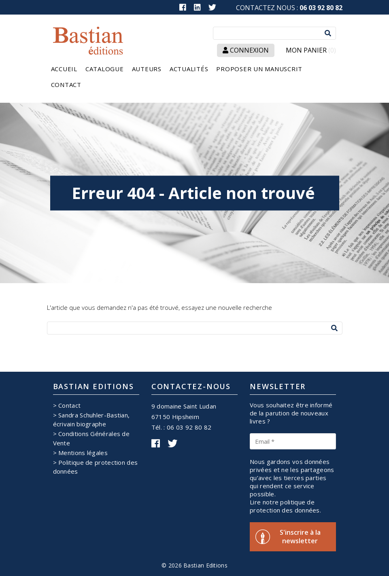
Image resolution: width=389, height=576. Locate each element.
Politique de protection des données (95, 466)
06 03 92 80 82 (321, 7)
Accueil (64, 69)
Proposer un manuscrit (259, 69)
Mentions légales (83, 453)
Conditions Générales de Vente (91, 438)
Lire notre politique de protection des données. (285, 506)
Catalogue (104, 69)
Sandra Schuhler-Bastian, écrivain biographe (91, 419)
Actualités (189, 69)
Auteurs (147, 69)
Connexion (246, 50)
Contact (66, 84)
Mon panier (311, 50)
